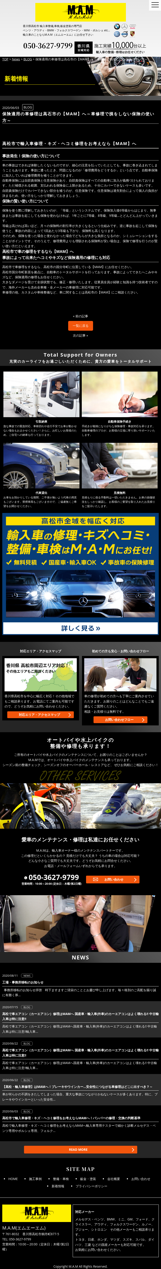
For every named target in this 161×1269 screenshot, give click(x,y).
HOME (13, 1179)
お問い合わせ (113, 879)
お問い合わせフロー (119, 719)
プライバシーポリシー (91, 1186)
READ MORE (78, 1149)
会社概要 (113, 1179)
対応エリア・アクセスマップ (39, 714)
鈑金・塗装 (88, 1179)
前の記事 (81, 316)
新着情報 (58, 1186)
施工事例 (35, 1179)
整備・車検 (61, 1179)
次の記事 (79, 335)
